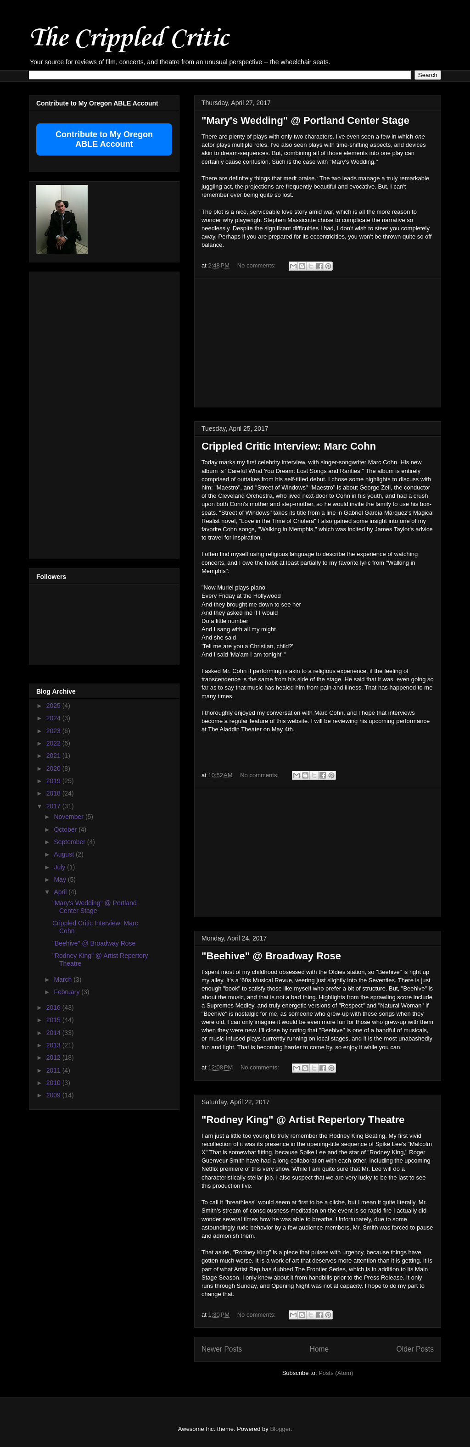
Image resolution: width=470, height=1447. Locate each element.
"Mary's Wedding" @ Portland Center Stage (305, 120)
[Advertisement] (317, 342)
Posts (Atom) (336, 1372)
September (70, 842)
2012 (54, 1057)
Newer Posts (221, 1349)
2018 (54, 793)
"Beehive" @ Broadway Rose (271, 956)
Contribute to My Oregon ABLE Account (104, 139)
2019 (54, 781)
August (64, 854)
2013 (54, 1045)
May (60, 879)
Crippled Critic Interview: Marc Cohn (288, 446)
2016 (54, 1007)
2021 (54, 755)
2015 (54, 1020)
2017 (54, 806)
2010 (54, 1082)
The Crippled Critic (128, 39)
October (66, 829)
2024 (54, 718)
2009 (54, 1095)
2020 (54, 768)
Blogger (280, 1428)
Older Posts (415, 1349)
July (60, 867)
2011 (54, 1070)
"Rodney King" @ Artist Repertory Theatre (302, 1119)
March (63, 979)
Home (319, 1349)
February (67, 992)
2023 (54, 731)
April (61, 892)
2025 (54, 705)
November (69, 816)
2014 (54, 1032)
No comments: (257, 265)
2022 (54, 743)
